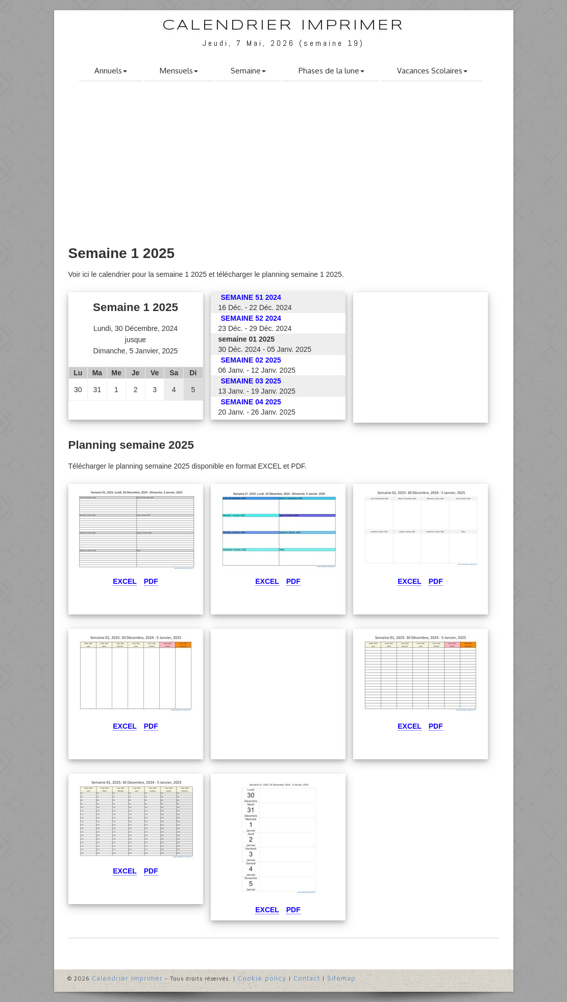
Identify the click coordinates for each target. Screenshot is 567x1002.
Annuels (110, 70)
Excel (125, 581)
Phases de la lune (331, 70)
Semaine (248, 70)
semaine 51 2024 (251, 297)
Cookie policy (262, 978)
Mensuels (179, 70)
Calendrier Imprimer (283, 26)
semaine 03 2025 (251, 381)
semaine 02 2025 (251, 360)
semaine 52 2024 (251, 318)
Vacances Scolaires (432, 70)
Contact (306, 978)
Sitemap (341, 978)
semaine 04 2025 (251, 402)
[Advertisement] (283, 166)
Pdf (151, 581)
